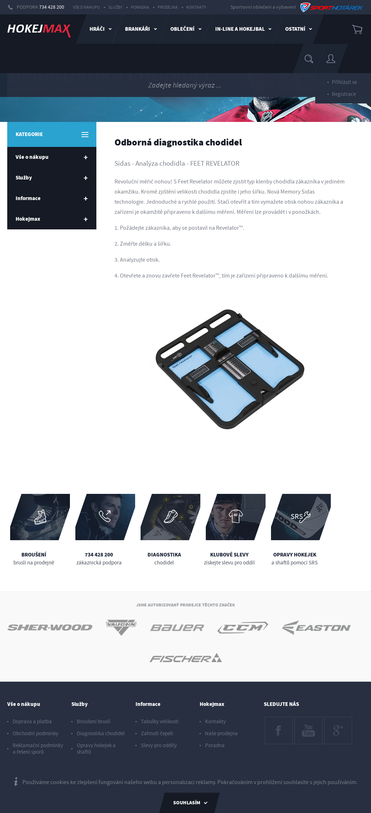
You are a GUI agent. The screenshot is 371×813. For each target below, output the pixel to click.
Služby (115, 7)
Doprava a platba (32, 721)
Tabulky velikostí (160, 721)
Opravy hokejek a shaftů (96, 748)
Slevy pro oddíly (159, 745)
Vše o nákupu (86, 7)
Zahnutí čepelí (157, 733)
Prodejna (168, 7)
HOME (18, 90)
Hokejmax (212, 704)
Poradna (140, 7)
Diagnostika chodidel (82, 90)
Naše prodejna (221, 733)
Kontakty (196, 7)
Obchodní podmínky (35, 733)
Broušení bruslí (94, 721)
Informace (148, 704)
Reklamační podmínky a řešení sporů (38, 748)
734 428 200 (51, 7)
